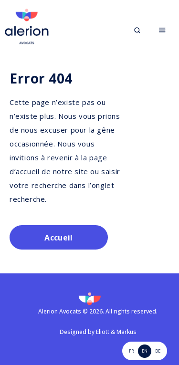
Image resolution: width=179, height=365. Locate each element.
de (157, 351)
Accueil (58, 237)
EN (144, 351)
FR (131, 351)
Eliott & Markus (116, 332)
